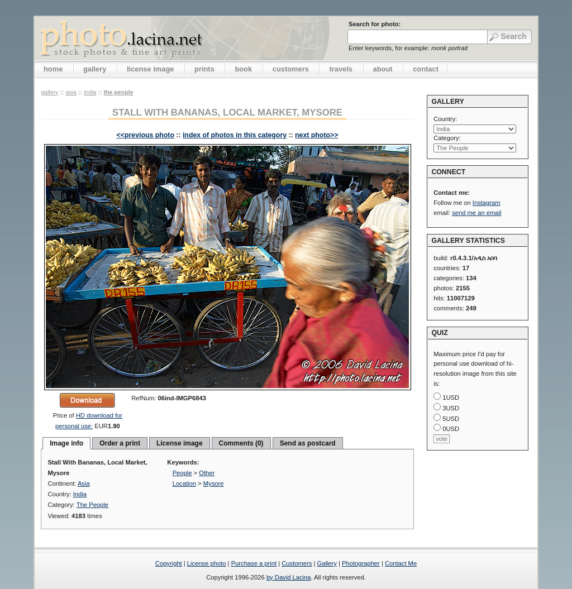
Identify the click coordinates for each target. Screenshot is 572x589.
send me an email (476, 212)
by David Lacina (288, 577)
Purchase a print (254, 563)
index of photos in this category (235, 135)
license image (150, 69)
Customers (297, 563)
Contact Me (401, 563)
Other (206, 473)
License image (179, 443)
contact (425, 69)
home (53, 69)
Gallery (326, 563)
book (243, 69)
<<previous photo (145, 135)
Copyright (168, 563)
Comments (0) (241, 443)
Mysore (213, 483)
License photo (206, 563)
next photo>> (316, 135)
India (90, 92)
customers (291, 69)
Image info (66, 443)
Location (184, 483)
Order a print (119, 443)
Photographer (361, 563)
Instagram (486, 202)
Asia (71, 92)
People (182, 473)
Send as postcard (308, 443)
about (383, 69)
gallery (95, 69)
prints (204, 69)
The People (118, 92)
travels (340, 69)
